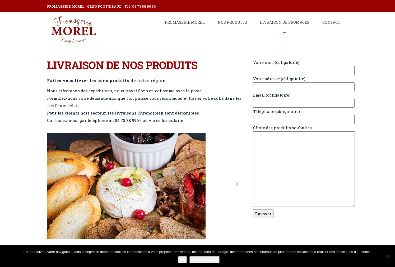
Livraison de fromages (284, 22)
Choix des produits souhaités (300, 166)
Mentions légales (204, 259)
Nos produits (232, 22)
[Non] (388, 256)
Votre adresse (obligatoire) (300, 82)
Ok (182, 259)
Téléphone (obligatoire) (300, 115)
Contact (331, 22)
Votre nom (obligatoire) (300, 66)
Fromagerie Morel (185, 22)
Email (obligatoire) (300, 99)
